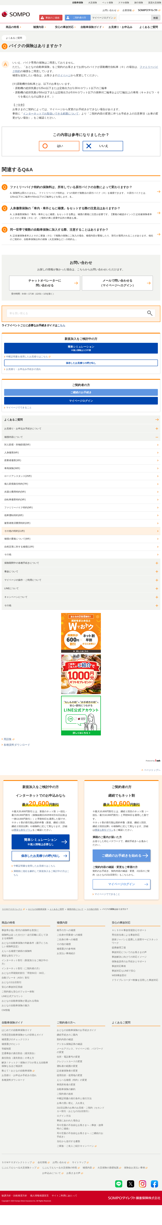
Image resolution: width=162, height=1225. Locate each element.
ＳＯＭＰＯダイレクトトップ (18, 1162)
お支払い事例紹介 (66, 953)
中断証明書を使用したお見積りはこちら (28, 356)
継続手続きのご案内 (67, 1034)
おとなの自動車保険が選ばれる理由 (20, 1000)
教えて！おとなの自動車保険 (18, 1070)
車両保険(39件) (12, 468)
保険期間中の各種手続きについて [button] (21, 563)
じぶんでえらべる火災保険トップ (20, 1167)
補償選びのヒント (11, 1044)
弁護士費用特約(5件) (15, 491)
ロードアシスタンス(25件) (18, 476)
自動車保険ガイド (12, 1022)
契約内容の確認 (65, 1039)
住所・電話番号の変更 (68, 1056)
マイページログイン (104, 17)
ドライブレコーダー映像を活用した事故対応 (135, 980)
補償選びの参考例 (66, 948)
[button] (13, 27)
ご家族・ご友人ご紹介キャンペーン (77, 1146)
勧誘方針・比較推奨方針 (14, 1195)
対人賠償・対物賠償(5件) (17, 444)
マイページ (64, 75)
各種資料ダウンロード (17, 744)
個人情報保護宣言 (39, 1195)
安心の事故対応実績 (12, 987)
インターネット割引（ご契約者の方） (21, 968)
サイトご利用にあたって (64, 1195)
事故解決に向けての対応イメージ (129, 956)
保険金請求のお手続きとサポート (129, 961)
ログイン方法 (64, 1115)
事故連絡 (52, 17)
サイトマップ (80, 1162)
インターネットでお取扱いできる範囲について (51, 113)
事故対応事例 (119, 966)
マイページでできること (19, 407)
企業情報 (128, 10)
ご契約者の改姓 (65, 1093)
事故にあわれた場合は (68, 1120)
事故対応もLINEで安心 (123, 970)
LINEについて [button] (11, 588)
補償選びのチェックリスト (15, 1039)
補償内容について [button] (13, 437)
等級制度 (6, 1048)
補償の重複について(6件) (17, 538)
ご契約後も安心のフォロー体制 (18, 991)
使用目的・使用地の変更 (69, 1075)
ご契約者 (79, 17)
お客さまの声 (74, 1173)
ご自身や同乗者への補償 (69, 934)
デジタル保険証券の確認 (69, 1044)
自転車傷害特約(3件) (15, 499)
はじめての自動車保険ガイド (17, 1030)
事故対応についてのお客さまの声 (129, 952)
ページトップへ (152, 770)
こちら (61, 325)
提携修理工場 (119, 947)
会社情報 (44, 1162)
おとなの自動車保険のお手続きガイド (76, 1030)
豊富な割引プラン (23, 830)
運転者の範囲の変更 (67, 1066)
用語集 (9, 739)
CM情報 (6, 1010)
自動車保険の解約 (66, 1089)
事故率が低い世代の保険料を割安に (20, 930)
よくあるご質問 (13, 419)
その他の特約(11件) (14, 531)
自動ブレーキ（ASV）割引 (15, 977)
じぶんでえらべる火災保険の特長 (61, 1167)
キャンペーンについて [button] (15, 597)
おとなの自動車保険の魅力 (15, 1005)
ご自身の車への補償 (67, 939)
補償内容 (62, 922)
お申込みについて (52, 1173)
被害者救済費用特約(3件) (17, 523)
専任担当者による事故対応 (126, 934)
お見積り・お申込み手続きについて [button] (22, 428)
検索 (155, 18)
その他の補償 (64, 944)
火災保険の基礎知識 (109, 1167)
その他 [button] (7, 605)
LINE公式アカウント (12, 996)
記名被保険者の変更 (67, 1070)
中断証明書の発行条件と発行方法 (74, 1098)
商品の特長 (8, 922)
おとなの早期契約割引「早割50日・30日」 (24, 973)
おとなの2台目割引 (12, 982)
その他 (7, 554)
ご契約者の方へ (66, 1022)
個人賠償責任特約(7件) (16, 483)
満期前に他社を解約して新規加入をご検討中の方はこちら (41, 873)
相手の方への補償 (66, 930)
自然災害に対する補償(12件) (19, 546)
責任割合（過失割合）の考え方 (18, 1058)
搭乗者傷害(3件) (12, 460)
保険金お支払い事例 (136, 1167)
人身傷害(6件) (11, 452)
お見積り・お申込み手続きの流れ (23, 369)
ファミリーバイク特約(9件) (18, 507)
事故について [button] (11, 571)
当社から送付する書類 (68, 1141)
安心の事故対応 (121, 922)
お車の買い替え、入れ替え (71, 1103)
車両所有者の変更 (66, 1084)
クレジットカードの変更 (69, 1061)
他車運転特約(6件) (13, 515)
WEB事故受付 (119, 975)
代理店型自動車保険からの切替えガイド (22, 1034)
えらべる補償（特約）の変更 (72, 1080)
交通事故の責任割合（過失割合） (19, 1053)
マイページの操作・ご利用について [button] (22, 580)
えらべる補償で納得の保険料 (17, 951)
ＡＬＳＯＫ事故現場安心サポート (129, 930)
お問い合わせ (111, 10)
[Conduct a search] (76, 313)
